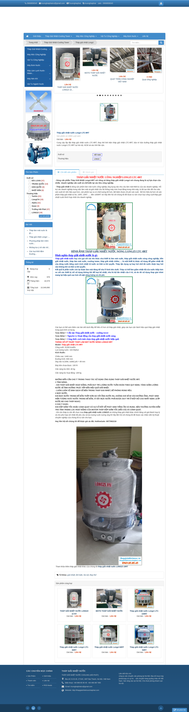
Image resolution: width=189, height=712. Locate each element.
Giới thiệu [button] (37, 36)
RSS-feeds (48, 685)
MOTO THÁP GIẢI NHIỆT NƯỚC (109, 611)
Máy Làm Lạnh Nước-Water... (36, 72)
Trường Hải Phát (41, 209)
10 (121, 95)
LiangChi (37, 199)
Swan (35, 206)
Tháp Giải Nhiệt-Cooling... (37, 49)
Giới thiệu (47, 676)
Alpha (36, 203)
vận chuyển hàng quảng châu (146, 678)
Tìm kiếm (31, 685)
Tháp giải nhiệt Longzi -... (39, 237)
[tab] (67, 172)
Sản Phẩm (31, 676)
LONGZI (97, 159)
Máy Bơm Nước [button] (130, 37)
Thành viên (32, 681)
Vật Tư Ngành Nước (35, 84)
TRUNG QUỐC (40, 184)
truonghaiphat (75, 3)
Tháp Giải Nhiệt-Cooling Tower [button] (58, 37)
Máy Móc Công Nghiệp (36, 54)
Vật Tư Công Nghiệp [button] (110, 37)
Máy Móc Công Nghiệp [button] (86, 37)
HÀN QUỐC (38, 187)
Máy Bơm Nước (33, 65)
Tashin (36, 196)
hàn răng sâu (128, 681)
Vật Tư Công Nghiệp (35, 60)
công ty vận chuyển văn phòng (130, 676)
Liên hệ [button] (145, 36)
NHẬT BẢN (38, 190)
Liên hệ (46, 681)
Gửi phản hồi (180, 710)
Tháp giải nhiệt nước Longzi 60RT (109, 647)
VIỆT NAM (97, 155)
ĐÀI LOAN (38, 181)
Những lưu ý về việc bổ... (39, 247)
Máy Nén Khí (32, 79)
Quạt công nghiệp (149, 79)
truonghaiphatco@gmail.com (53, 3)
